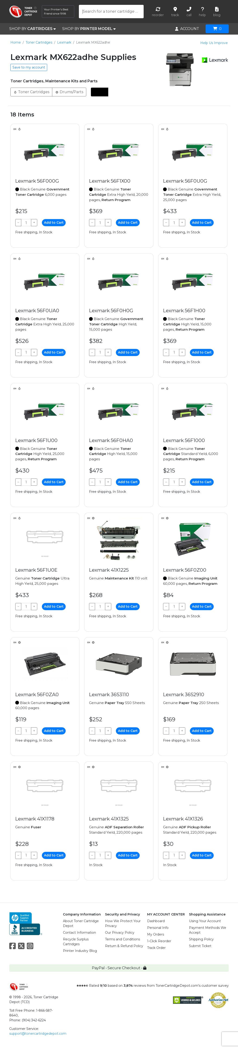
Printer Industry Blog (80, 951)
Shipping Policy (201, 939)
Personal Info (158, 928)
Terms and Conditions (122, 939)
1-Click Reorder (159, 941)
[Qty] (26, 222)
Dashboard (156, 921)
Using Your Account (205, 921)
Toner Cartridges (39, 42)
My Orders (155, 934)
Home (15, 42)
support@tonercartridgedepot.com (37, 1033)
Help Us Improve (214, 43)
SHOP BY (32, 29)
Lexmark (64, 42)
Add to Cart (54, 222)
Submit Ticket (200, 946)
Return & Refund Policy (124, 946)
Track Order (156, 948)
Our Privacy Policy (119, 932)
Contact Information (79, 932)
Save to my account (28, 67)
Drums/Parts (69, 91)
